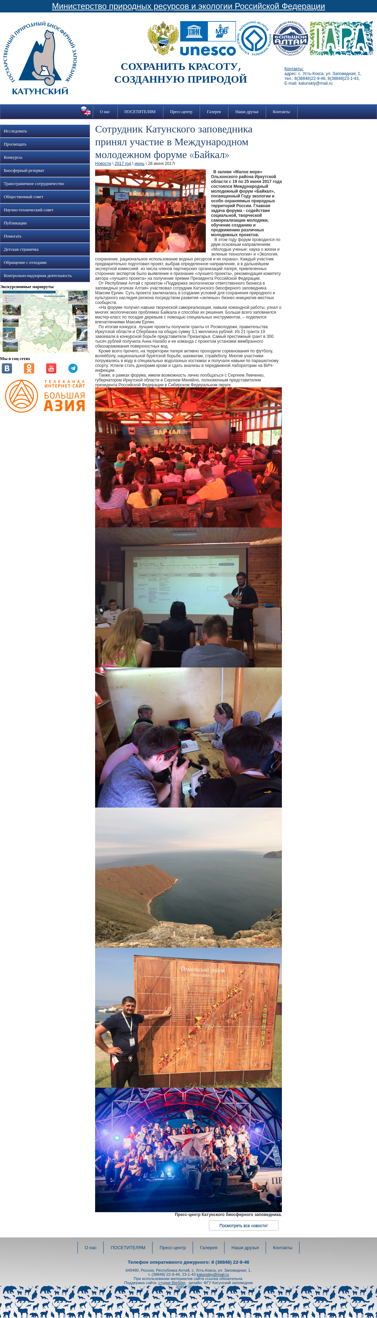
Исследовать (15, 131)
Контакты (281, 111)
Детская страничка (21, 249)
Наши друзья (246, 111)
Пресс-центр (181, 111)
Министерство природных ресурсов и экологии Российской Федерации (188, 6)
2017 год (122, 163)
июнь (140, 163)
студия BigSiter (171, 1283)
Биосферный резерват (24, 170)
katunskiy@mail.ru (213, 1274)
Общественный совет (23, 197)
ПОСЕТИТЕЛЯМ (140, 111)
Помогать (12, 236)
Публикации (15, 223)
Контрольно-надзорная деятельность (38, 275)
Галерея (214, 111)
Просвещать (15, 144)
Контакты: (294, 68)
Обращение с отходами (25, 262)
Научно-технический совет (29, 210)
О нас (105, 111)
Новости (103, 163)
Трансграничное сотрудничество (34, 183)
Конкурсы (13, 157)
